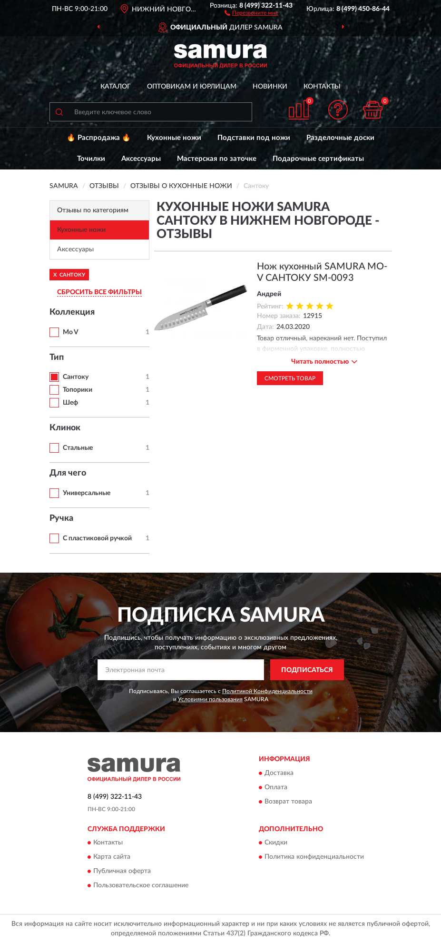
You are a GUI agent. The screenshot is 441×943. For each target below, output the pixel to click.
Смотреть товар (290, 378)
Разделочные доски (340, 137)
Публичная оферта (122, 871)
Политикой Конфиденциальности (267, 691)
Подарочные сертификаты (318, 158)
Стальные (78, 448)
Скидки (276, 842)
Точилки (91, 158)
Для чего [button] (67, 473)
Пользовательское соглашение (140, 885)
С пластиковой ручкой (97, 538)
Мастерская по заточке (216, 158)
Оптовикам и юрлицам (191, 86)
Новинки (270, 86)
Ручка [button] (61, 518)
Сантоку (75, 377)
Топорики (77, 390)
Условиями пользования (210, 699)
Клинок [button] (64, 428)
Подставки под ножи (253, 137)
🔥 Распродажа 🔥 (99, 137)
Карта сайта (111, 857)
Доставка (279, 773)
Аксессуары (141, 158)
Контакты (322, 86)
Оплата (276, 787)
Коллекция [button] (72, 312)
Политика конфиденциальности (314, 857)
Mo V (70, 332)
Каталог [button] (115, 86)
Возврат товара (288, 801)
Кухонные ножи (174, 137)
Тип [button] (56, 357)
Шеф (70, 402)
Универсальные (86, 493)
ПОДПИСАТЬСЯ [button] (307, 670)
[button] (251, 12)
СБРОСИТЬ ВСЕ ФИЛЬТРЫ (99, 292)
